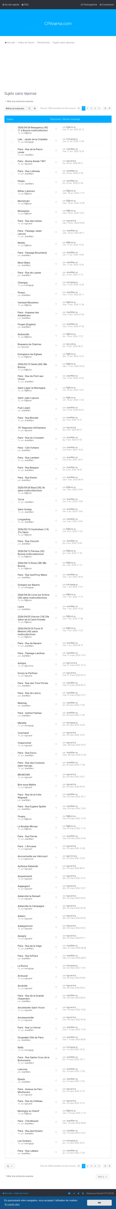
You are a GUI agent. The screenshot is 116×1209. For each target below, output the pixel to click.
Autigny (22, 663)
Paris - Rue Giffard (28, 955)
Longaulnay (24, 519)
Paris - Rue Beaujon (28, 467)
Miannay (22, 703)
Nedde (21, 242)
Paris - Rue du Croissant (31, 437)
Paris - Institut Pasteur (30, 713)
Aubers (21, 916)
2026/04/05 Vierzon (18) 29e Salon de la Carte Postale (33, 618)
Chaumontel (24, 742)
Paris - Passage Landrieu (31, 653)
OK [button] (99, 1203)
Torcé (21, 499)
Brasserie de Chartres (29, 344)
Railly (20, 1047)
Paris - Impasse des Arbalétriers (28, 314)
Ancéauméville (26, 1017)
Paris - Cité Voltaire (28, 447)
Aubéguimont (25, 926)
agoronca (28, 666)
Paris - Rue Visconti (28, 541)
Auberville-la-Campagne (31, 906)
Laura (21, 606)
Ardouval (23, 975)
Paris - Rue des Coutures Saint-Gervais (31, 764)
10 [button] (105, 108)
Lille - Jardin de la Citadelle (32, 139)
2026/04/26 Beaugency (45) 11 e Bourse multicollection (33, 129)
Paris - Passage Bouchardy (32, 252)
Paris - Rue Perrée (27, 836)
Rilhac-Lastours (26, 191)
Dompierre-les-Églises (30, 354)
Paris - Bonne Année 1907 (32, 161)
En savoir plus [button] (12, 1204)
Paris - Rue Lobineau (29, 171)
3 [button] (91, 108)
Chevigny (23, 282)
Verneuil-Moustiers (28, 302)
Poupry (21, 816)
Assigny (22, 935)
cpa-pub (25, 347)
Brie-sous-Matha (27, 784)
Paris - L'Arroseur (27, 846)
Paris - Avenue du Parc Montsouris (30, 1091)
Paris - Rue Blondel (28, 417)
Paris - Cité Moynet (28, 1120)
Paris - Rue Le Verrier (29, 1027)
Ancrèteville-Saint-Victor (31, 1007)
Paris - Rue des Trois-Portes (33, 683)
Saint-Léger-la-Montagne (31, 387)
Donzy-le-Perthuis (27, 673)
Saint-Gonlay (25, 509)
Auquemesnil (25, 876)
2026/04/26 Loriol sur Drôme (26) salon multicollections (33, 596)
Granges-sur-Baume (29, 584)
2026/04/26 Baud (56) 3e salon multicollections (31, 489)
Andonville (23, 334)
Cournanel (23, 732)
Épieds (21, 1079)
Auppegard (24, 886)
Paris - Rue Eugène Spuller (32, 806)
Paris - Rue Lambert (28, 457)
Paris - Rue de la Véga (30, 945)
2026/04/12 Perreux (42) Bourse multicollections (31, 552)
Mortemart (24, 201)
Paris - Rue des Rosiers (30, 1130)
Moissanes (23, 210)
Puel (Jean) (24, 407)
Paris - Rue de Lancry (29, 693)
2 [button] (87, 108)
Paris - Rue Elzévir (27, 477)
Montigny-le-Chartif (28, 1111)
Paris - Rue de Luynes (29, 272)
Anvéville (22, 985)
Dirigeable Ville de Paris (30, 1037)
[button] (79, 108)
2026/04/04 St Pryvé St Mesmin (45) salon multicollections (30, 631)
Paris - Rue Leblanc (28, 1150)
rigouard (28, 164)
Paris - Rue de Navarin (30, 643)
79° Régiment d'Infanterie (32, 427)
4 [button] (95, 108)
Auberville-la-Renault (29, 896)
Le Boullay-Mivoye (28, 826)
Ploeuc (21, 292)
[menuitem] (25, 4)
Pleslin (21, 181)
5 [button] (98, 108)
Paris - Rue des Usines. (30, 220)
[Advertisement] (58, 69)
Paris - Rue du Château (30, 1101)
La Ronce (23, 965)
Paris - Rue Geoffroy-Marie (32, 574)
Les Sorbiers (24, 1140)
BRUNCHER (24, 774)
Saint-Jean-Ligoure (28, 397)
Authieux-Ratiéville (28, 866)
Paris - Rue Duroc (27, 752)
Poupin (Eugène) (27, 324)
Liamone (22, 1069)
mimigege (29, 142)
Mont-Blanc (24, 262)
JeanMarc (29, 155)
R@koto (28, 133)
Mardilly (22, 722)
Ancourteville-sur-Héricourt (33, 856)
